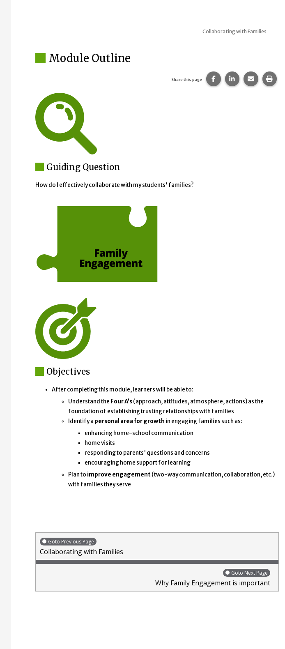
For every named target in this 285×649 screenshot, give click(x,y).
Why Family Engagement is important (155, 577)
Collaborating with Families (157, 546)
